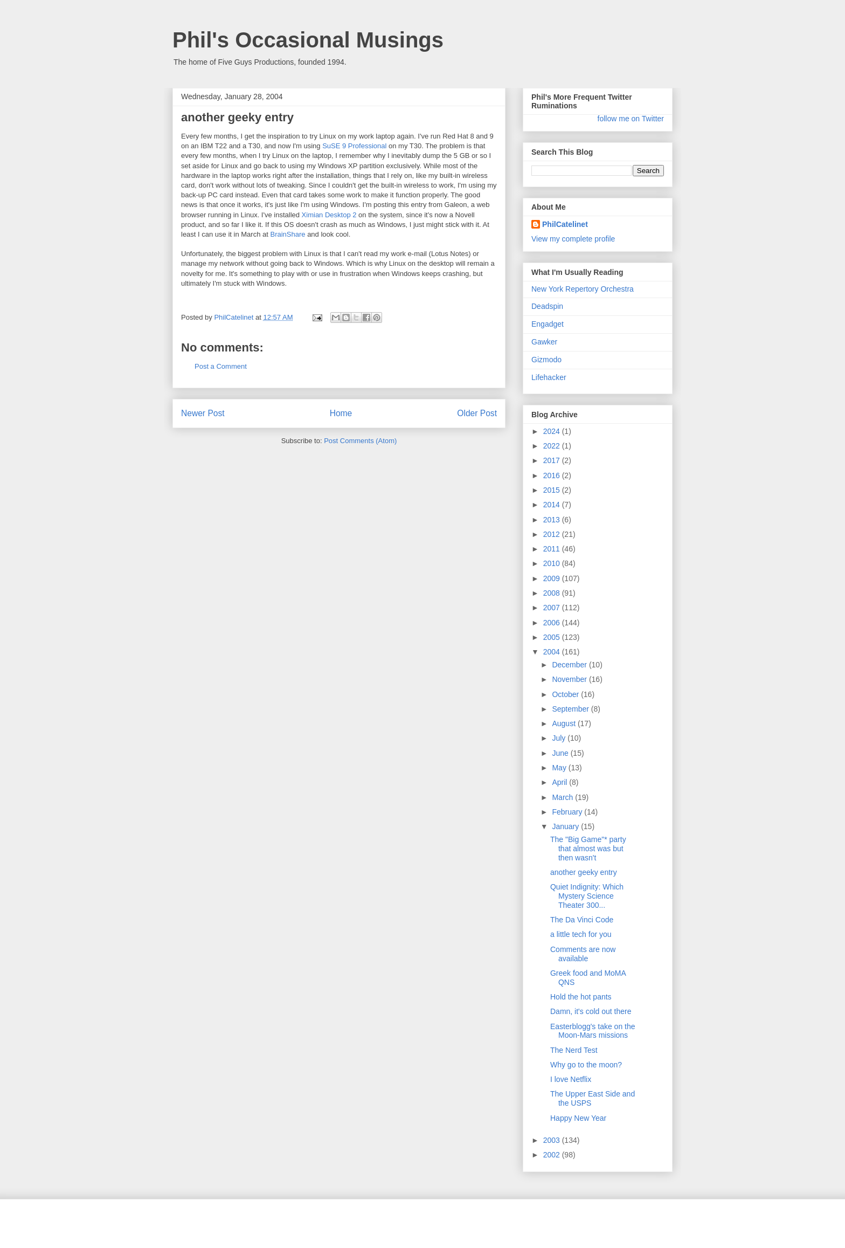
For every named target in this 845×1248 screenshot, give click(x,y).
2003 (552, 1140)
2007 (552, 607)
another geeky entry (583, 872)
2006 (552, 622)
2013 (552, 519)
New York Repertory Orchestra (582, 289)
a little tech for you (581, 934)
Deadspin (547, 306)
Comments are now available (582, 954)
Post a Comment (221, 366)
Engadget (547, 324)
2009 (552, 578)
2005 (552, 637)
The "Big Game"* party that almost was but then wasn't (588, 848)
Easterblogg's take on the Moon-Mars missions (592, 1031)
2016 (552, 475)
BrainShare (287, 234)
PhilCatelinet (565, 224)
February (568, 812)
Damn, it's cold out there (591, 1011)
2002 (552, 1154)
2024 (552, 431)
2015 (552, 490)
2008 (552, 593)
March (563, 797)
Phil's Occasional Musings (308, 40)
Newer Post (203, 413)
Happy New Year (578, 1118)
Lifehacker (548, 377)
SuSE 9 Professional (354, 146)
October (566, 694)
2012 (552, 534)
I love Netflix (570, 1079)
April (560, 782)
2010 (552, 563)
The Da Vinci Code (581, 919)
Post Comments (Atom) (360, 441)
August (564, 723)
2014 (552, 504)
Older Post (477, 413)
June (561, 753)
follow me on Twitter (631, 118)
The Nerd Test (574, 1050)
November (570, 679)
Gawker (544, 341)
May (560, 767)
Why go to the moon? (586, 1064)
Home (341, 413)
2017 (552, 460)
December (570, 664)
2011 (552, 548)
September (571, 709)
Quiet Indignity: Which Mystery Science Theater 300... (587, 895)
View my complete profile (573, 239)
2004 (552, 651)
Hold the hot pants (581, 996)
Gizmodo (546, 359)
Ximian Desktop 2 (329, 215)
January (566, 826)
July (559, 738)
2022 (552, 446)
